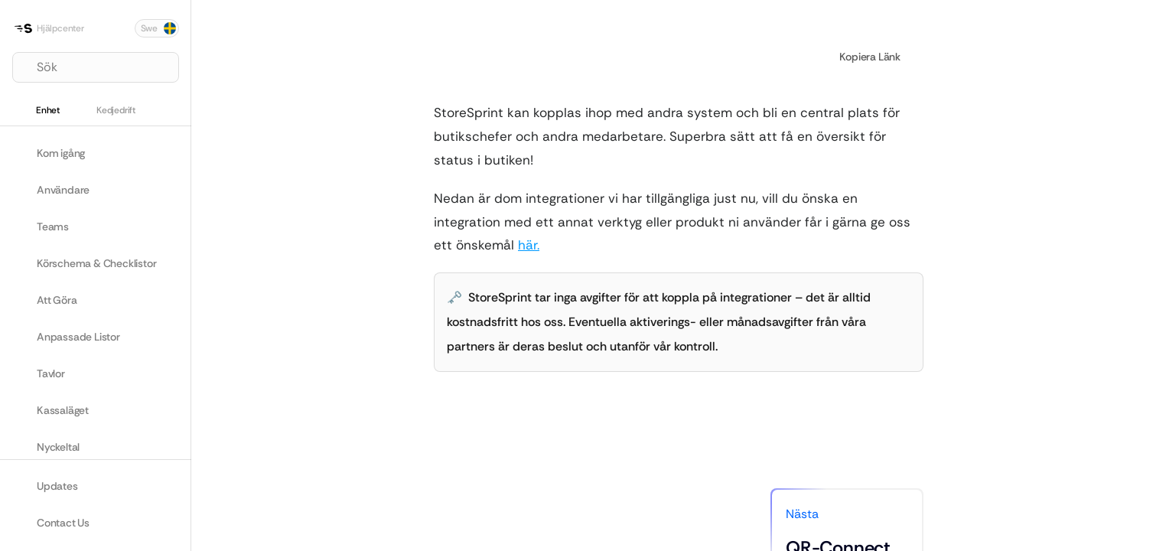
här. (528, 244)
